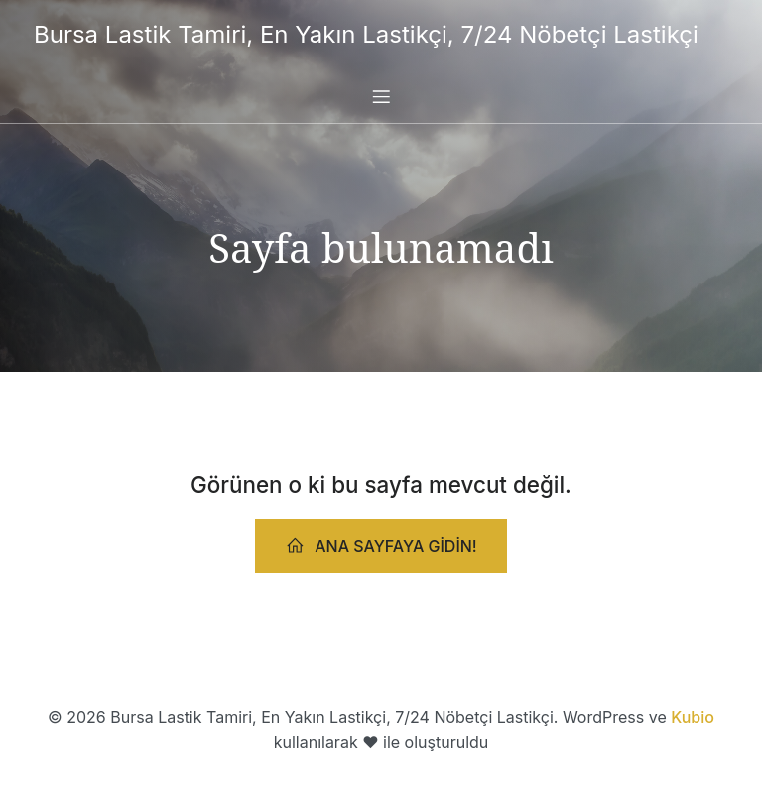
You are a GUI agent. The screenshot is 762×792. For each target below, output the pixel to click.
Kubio (692, 717)
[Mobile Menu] (381, 96)
